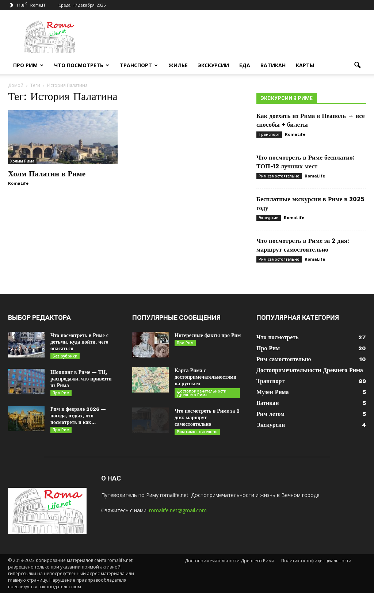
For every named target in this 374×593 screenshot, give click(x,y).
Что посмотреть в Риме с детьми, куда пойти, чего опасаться (79, 341)
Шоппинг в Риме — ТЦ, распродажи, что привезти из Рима (81, 378)
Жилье (178, 65)
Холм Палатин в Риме (46, 173)
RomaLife (18, 183)
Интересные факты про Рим (208, 335)
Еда (244, 65)
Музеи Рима (272, 392)
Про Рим (28, 65)
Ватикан (273, 65)
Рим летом (270, 413)
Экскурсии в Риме (287, 98)
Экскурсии (213, 65)
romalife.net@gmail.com (178, 510)
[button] (357, 65)
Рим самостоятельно (279, 176)
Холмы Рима (22, 161)
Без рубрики (65, 356)
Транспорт (139, 65)
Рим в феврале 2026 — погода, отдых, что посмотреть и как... (78, 415)
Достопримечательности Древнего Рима (201, 393)
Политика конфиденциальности (316, 561)
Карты (305, 65)
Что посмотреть (81, 65)
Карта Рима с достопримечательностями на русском (205, 376)
